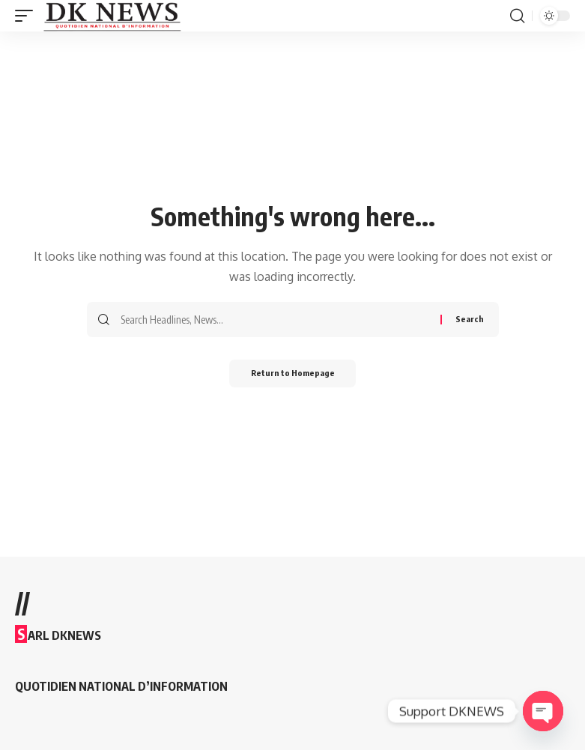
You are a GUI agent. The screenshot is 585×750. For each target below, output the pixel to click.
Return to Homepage (292, 374)
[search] (517, 15)
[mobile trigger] (27, 15)
